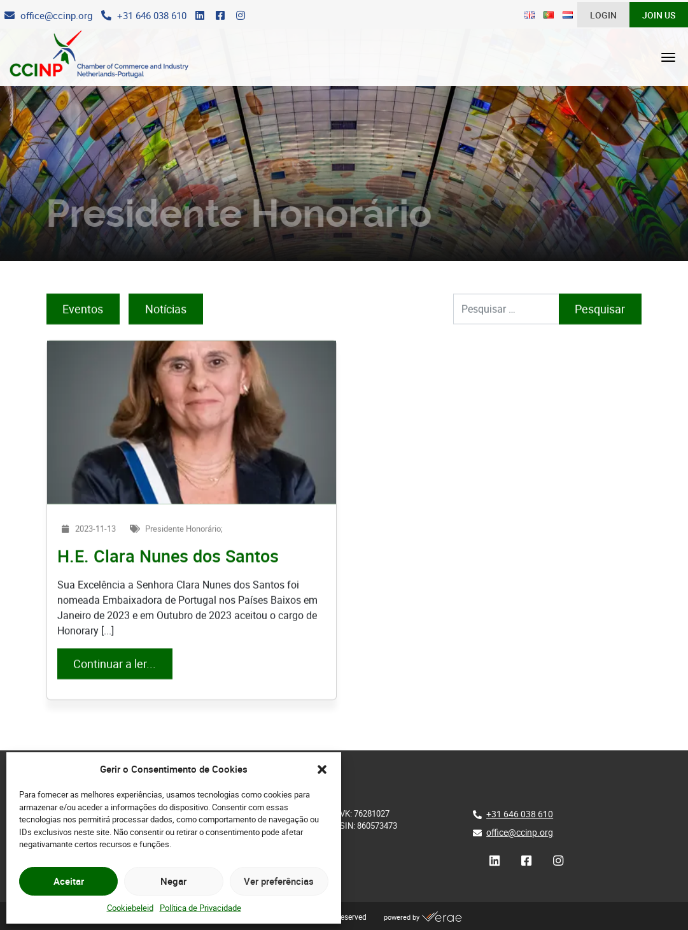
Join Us (658, 15)
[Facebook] (220, 16)
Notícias (165, 325)
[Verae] (441, 917)
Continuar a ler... (122, 679)
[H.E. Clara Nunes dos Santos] (191, 438)
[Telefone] (144, 16)
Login (603, 15)
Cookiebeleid (130, 907)
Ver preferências (279, 881)
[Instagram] (240, 16)
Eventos (82, 325)
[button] (322, 768)
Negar (173, 881)
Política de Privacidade (200, 907)
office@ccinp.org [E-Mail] (519, 832)
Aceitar (68, 881)
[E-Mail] (48, 16)
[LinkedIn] (200, 16)
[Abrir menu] (668, 57)
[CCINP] (93, 57)
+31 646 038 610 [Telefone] (519, 814)
